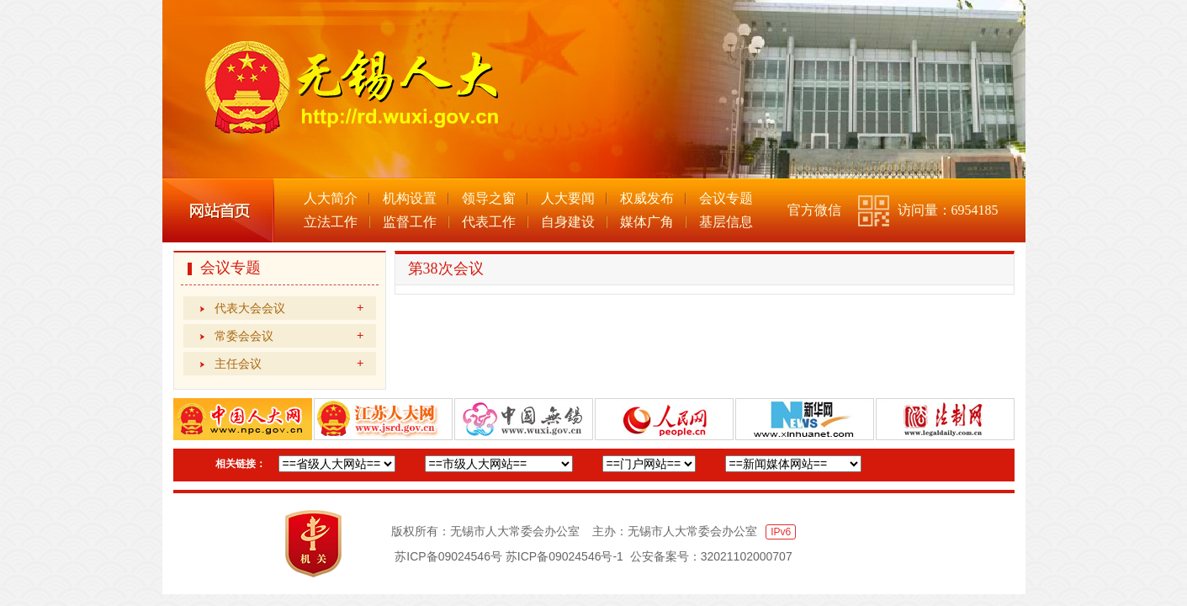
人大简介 (331, 198)
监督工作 (410, 222)
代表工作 (489, 222)
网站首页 (218, 210)
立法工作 (331, 222)
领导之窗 (489, 198)
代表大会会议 (289, 308)
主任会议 (289, 363)
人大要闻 (568, 198)
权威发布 (647, 198)
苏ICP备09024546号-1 (564, 556)
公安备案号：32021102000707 (711, 556)
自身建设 (568, 222)
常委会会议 (289, 336)
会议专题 (726, 198)
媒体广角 (647, 222)
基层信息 (726, 222)
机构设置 (410, 198)
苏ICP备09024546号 (448, 556)
